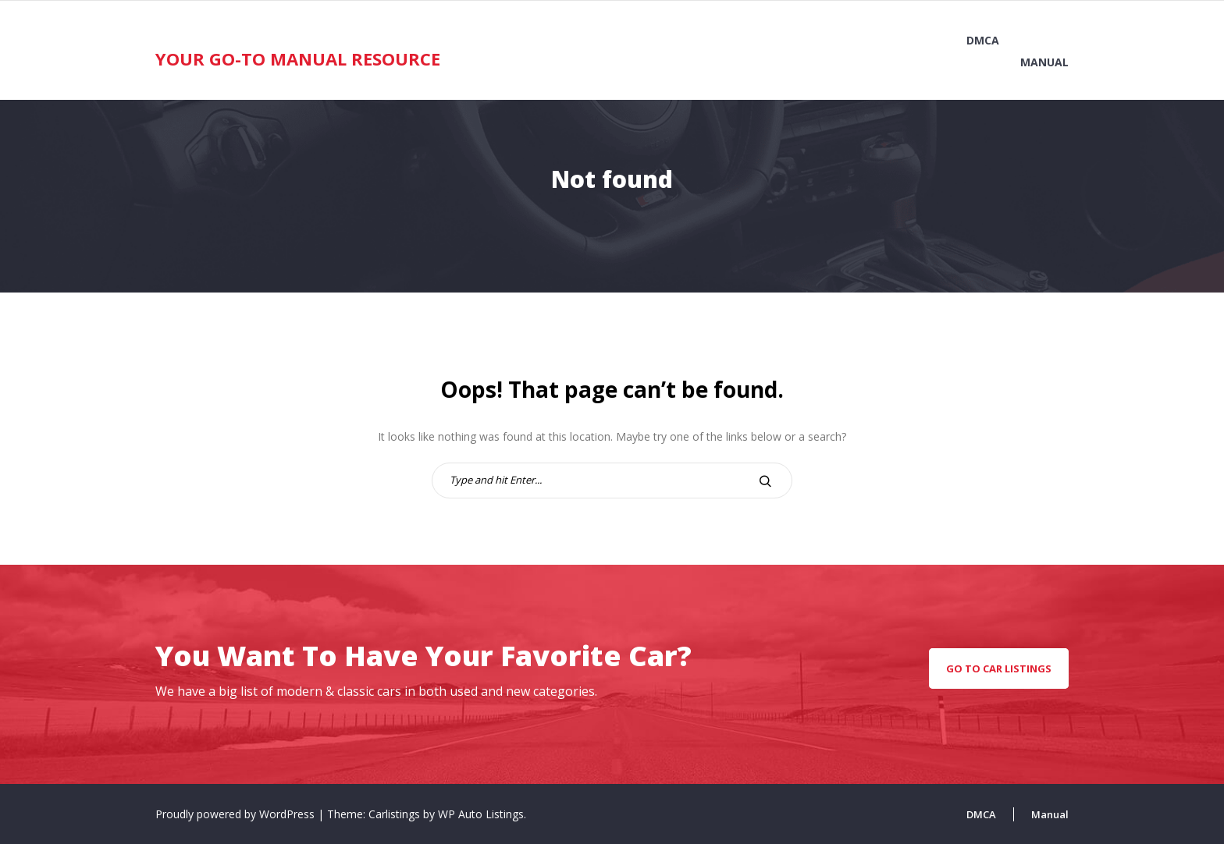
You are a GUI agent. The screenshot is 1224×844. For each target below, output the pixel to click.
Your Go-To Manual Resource (297, 58)
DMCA (982, 40)
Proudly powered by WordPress (236, 814)
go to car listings (998, 668)
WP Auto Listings (481, 814)
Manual (1044, 62)
